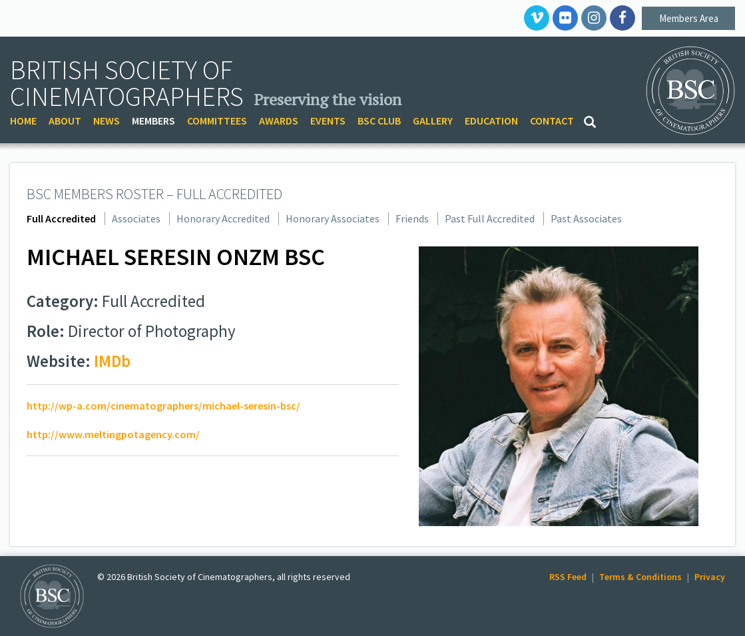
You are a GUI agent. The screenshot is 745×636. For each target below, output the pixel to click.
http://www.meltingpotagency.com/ (113, 434)
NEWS (106, 120)
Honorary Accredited (223, 218)
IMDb (112, 361)
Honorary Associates (332, 218)
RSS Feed (568, 577)
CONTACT (552, 120)
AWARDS (278, 120)
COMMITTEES (217, 120)
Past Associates (586, 218)
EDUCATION (491, 120)
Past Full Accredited (490, 218)
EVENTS (328, 120)
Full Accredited (61, 218)
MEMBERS (153, 120)
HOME (23, 120)
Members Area (688, 18)
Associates (136, 218)
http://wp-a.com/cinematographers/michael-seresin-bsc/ (163, 405)
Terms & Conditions (640, 577)
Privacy (709, 577)
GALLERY (433, 120)
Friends (412, 218)
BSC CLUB (379, 120)
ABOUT (65, 120)
